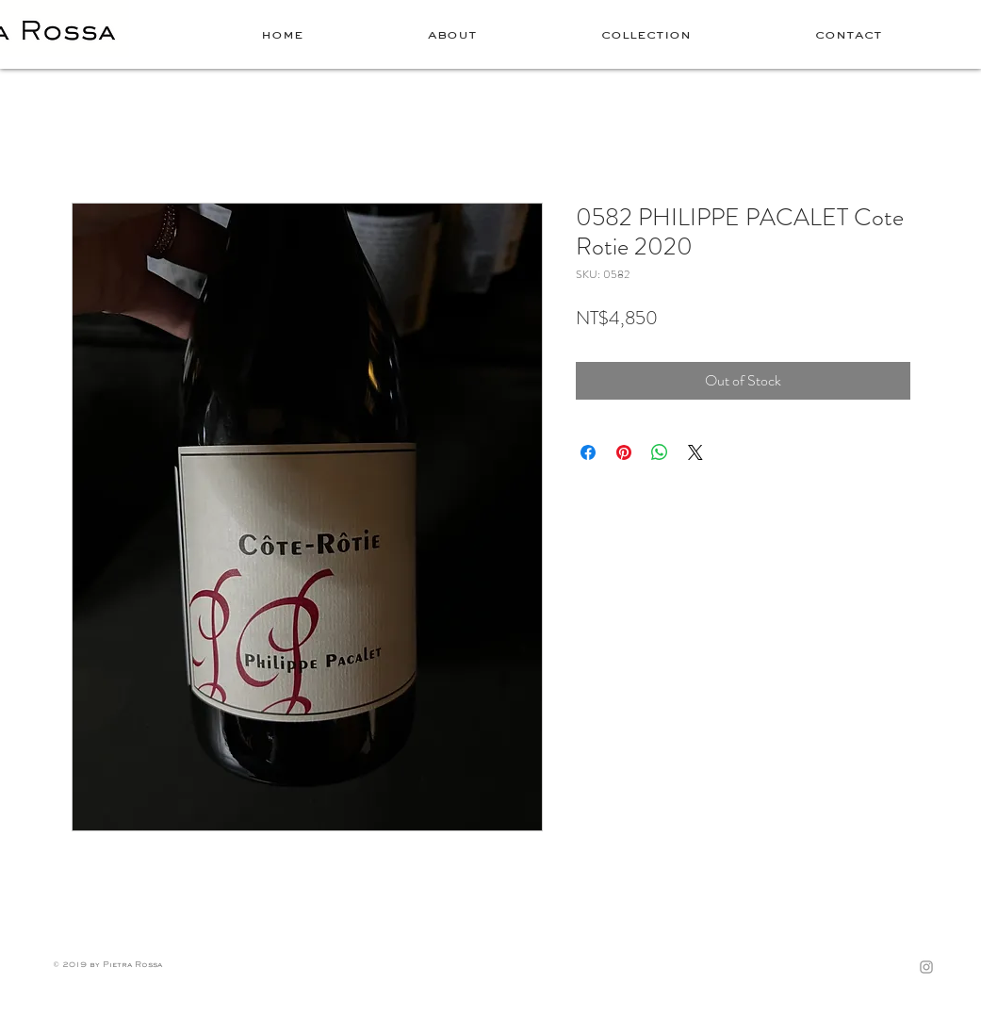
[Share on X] (695, 452)
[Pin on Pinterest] (624, 452)
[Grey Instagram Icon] (926, 967)
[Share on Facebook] (588, 452)
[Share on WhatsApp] (659, 452)
